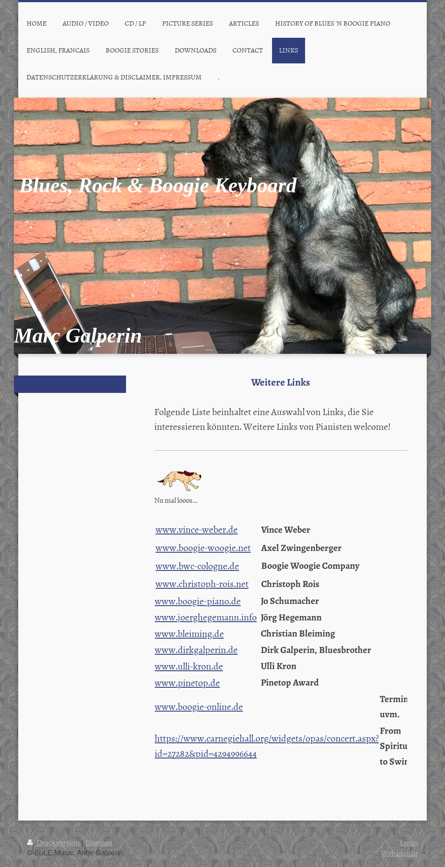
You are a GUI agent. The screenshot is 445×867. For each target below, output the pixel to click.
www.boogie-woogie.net (203, 547)
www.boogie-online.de (199, 706)
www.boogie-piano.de (198, 600)
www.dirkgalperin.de (196, 649)
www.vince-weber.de (197, 529)
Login (409, 843)
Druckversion (54, 843)
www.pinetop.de (187, 682)
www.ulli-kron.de (189, 666)
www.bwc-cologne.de (197, 565)
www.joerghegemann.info (206, 617)
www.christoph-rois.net (202, 583)
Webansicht (399, 852)
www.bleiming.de (189, 633)
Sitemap (98, 843)
